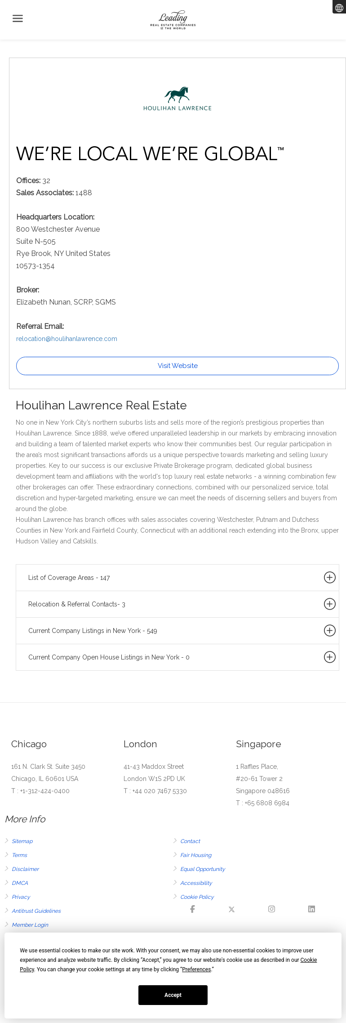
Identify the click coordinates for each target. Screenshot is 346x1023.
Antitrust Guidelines (36, 911)
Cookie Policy (197, 897)
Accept (173, 995)
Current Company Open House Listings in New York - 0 (182, 657)
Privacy (21, 897)
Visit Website (178, 366)
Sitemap (22, 841)
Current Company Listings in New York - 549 (182, 631)
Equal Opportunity (202, 869)
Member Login (30, 925)
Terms (19, 855)
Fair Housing (195, 855)
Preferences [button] (196, 969)
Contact (190, 841)
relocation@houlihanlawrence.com (66, 338)
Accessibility (196, 883)
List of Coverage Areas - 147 (182, 577)
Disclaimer (25, 869)
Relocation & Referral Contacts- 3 (182, 604)
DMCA (20, 883)
